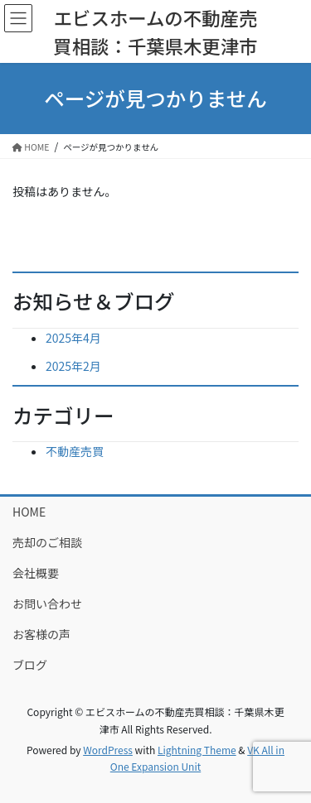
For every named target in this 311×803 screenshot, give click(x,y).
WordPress (108, 750)
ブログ (29, 664)
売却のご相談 (47, 542)
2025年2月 (73, 366)
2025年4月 (73, 337)
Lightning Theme (197, 750)
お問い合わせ (47, 603)
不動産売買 (75, 451)
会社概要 (35, 573)
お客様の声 (41, 634)
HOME (29, 511)
